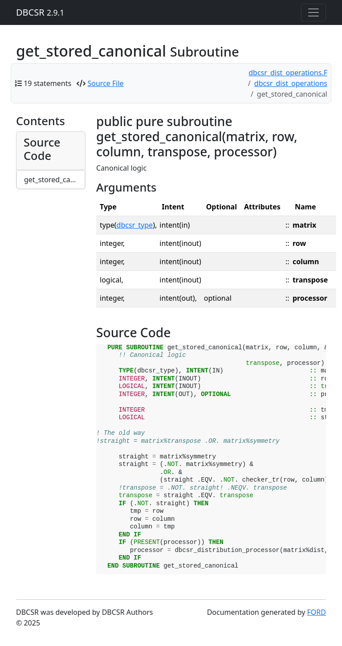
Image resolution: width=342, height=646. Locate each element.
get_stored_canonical (54, 179)
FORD (316, 612)
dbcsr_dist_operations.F (287, 73)
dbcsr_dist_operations (290, 83)
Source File (106, 83)
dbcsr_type (135, 225)
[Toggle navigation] (313, 12)
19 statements (47, 83)
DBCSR (40, 12)
